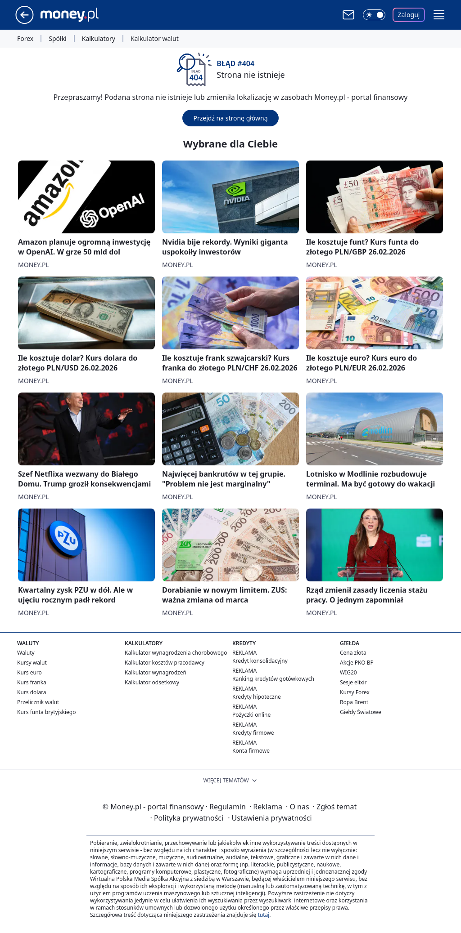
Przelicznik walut (38, 702)
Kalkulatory (98, 39)
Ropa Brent (354, 702)
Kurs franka (31, 682)
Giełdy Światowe (360, 712)
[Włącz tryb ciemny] (374, 14)
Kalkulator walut (155, 39)
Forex (25, 39)
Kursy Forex (355, 692)
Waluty (26, 652)
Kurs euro (29, 672)
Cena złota (353, 652)
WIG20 (348, 672)
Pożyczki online (251, 715)
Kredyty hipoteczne (256, 697)
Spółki (57, 39)
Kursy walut (32, 662)
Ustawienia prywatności (270, 818)
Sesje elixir (353, 682)
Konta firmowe (251, 750)
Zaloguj (409, 14)
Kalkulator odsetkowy (152, 682)
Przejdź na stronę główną (230, 118)
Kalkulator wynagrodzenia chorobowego (176, 652)
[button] (439, 15)
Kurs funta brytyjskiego (46, 712)
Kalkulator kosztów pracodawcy (164, 662)
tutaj (263, 915)
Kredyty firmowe (253, 733)
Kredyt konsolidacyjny (260, 661)
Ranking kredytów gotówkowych (273, 679)
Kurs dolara (31, 692)
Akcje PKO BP (357, 662)
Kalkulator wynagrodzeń (155, 672)
